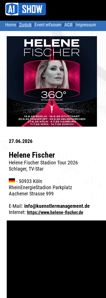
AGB (68, 24)
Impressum (86, 24)
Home (10, 24)
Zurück (25, 24)
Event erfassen (48, 24)
